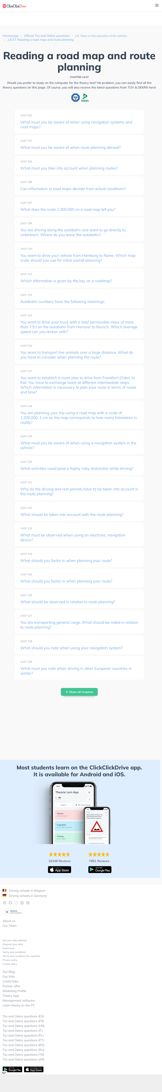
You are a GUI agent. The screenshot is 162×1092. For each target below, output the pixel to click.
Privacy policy (10, 968)
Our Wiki (9, 985)
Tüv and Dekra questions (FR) (23, 1030)
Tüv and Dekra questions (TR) (23, 1063)
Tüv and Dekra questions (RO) (23, 1054)
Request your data (13, 952)
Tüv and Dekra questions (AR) (23, 1068)
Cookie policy (10, 972)
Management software (19, 1009)
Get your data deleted (14, 948)
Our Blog (9, 980)
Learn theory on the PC (19, 1014)
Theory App (11, 1004)
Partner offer (11, 995)
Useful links (10, 990)
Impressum (9, 956)
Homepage (10, 36)
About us (9, 929)
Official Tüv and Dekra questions (47, 36)
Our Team (10, 934)
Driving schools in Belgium (24, 899)
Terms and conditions (14, 960)
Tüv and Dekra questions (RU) (23, 1058)
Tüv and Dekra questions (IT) (23, 1039)
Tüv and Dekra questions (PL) (23, 1044)
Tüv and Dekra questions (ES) (23, 1025)
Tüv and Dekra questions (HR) (23, 1034)
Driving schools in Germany (25, 904)
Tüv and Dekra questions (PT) (23, 1049)
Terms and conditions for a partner (21, 964)
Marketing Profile (14, 999)
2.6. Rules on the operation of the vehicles (104, 36)
